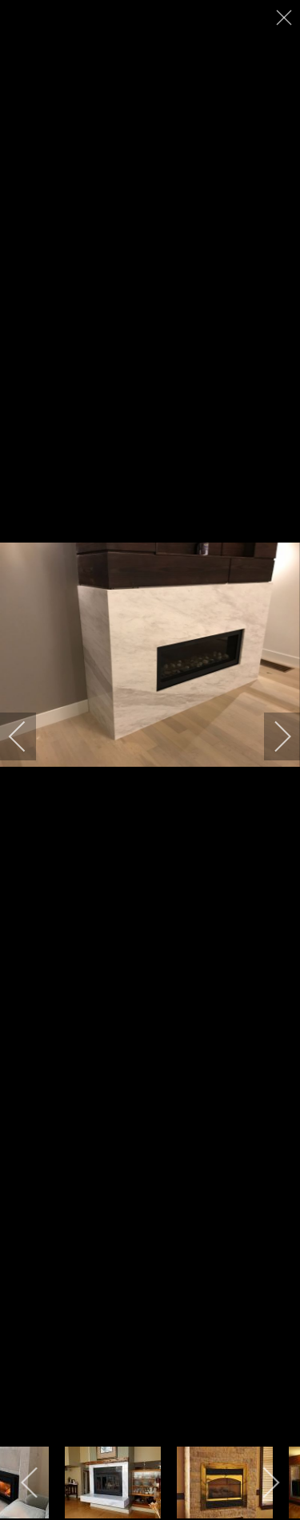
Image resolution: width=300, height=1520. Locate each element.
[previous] (28, 736)
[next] (272, 736)
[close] (285, 18)
